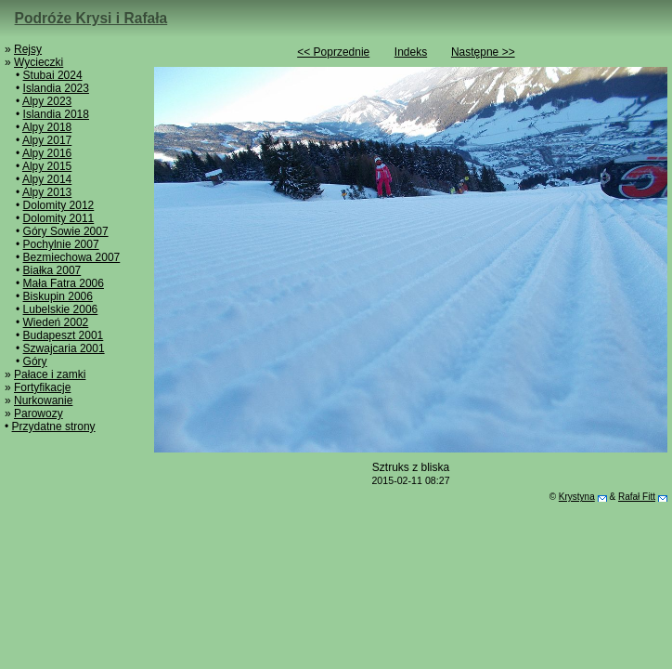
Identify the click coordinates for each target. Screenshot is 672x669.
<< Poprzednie (333, 52)
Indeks (410, 52)
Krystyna (577, 497)
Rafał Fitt (636, 497)
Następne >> (483, 52)
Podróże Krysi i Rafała (91, 18)
